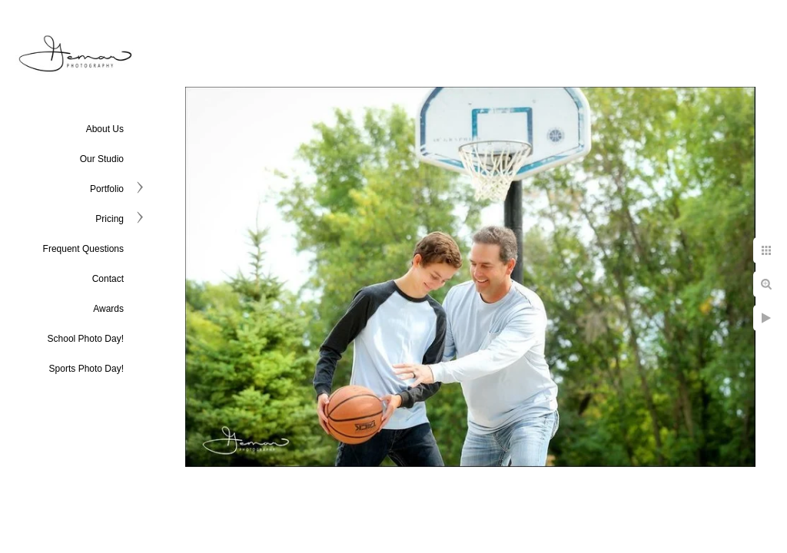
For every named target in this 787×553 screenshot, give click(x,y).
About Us (105, 129)
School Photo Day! (86, 338)
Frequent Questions (83, 248)
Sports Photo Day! (86, 368)
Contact (108, 278)
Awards (108, 308)
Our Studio (102, 159)
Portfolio (107, 189)
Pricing (109, 219)
